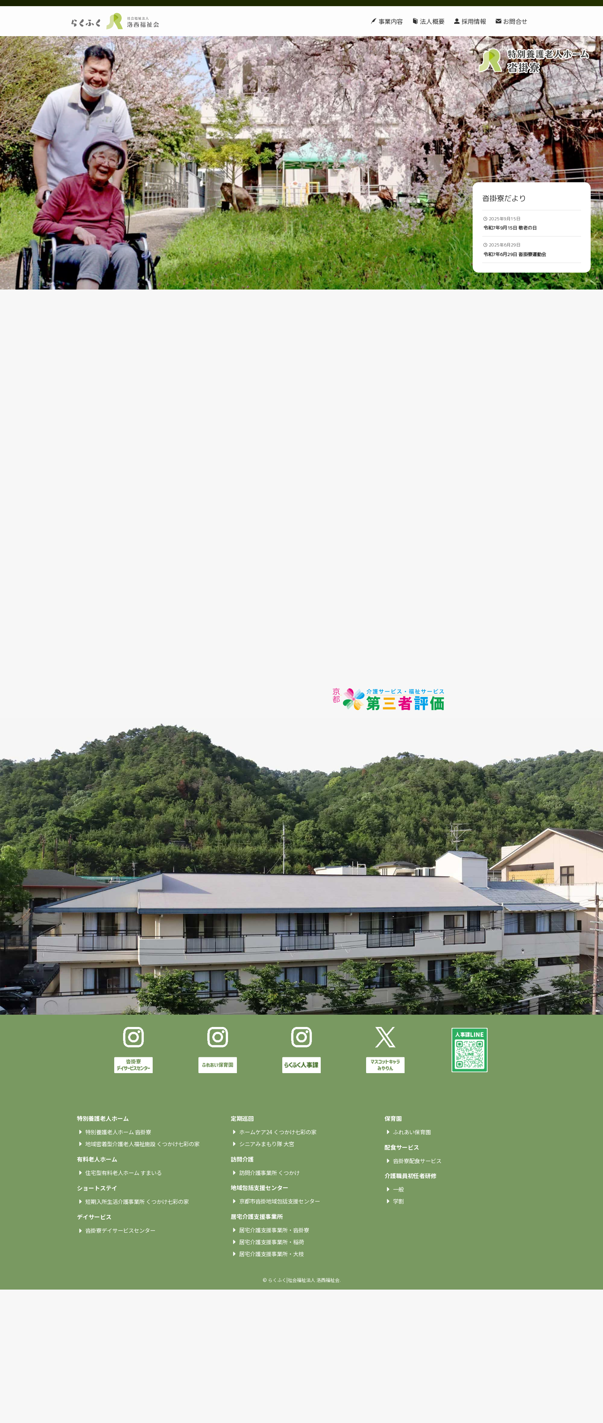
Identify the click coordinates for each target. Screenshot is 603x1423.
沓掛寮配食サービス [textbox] (417, 1212)
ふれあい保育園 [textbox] (412, 1183)
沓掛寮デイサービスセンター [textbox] (120, 1281)
